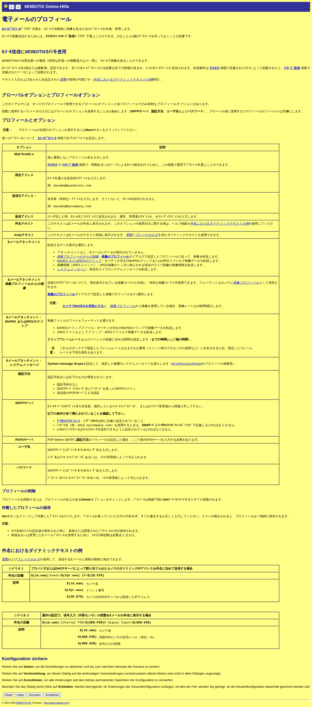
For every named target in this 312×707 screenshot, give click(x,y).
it (300, 696)
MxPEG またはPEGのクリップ (79, 261)
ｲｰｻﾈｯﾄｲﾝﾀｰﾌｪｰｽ (68, 421)
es (292, 696)
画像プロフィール (246, 283)
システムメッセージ (71, 269)
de (282, 696)
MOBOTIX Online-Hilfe (46, 6)
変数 (63, 79)
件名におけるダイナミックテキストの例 (123, 79)
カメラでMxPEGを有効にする (83, 306)
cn (276, 696)
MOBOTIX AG (23, 704)
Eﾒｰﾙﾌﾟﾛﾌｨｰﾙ (11, 29)
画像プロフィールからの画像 (78, 257)
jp (303, 696)
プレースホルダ (146, 235)
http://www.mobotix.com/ (56, 704)
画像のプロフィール (115, 257)
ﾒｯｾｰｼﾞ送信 (292, 68)
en (287, 696)
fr (296, 696)
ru (308, 696)
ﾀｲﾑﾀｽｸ (215, 68)
